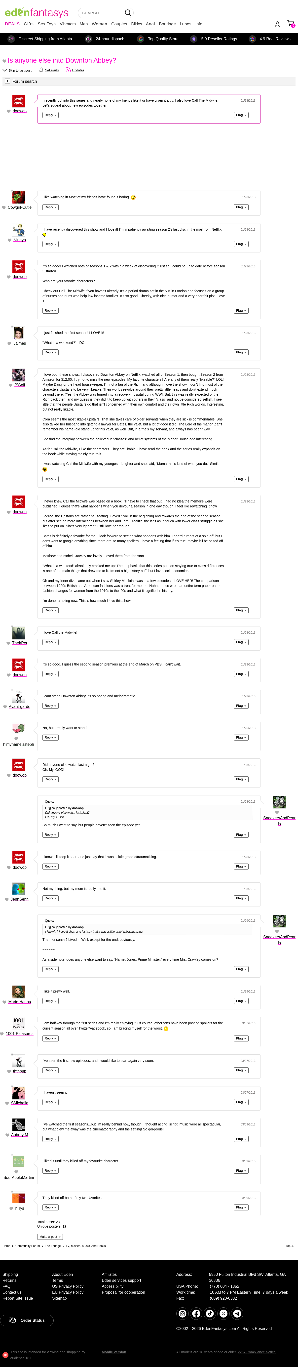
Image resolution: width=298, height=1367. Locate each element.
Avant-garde (19, 706)
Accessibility (112, 1286)
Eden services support (121, 1280)
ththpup (19, 1071)
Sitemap (59, 1298)
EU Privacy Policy (67, 1292)
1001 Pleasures (20, 1034)
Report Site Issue (17, 1298)
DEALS (12, 24)
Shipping (10, 1274)
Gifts (29, 24)
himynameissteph (18, 744)
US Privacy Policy (67, 1286)
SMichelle (19, 1103)
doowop (20, 111)
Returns (9, 1280)
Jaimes (19, 343)
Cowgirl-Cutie (20, 207)
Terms (57, 1280)
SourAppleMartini (18, 1177)
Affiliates (109, 1274)
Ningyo (19, 240)
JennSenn (20, 899)
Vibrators (68, 24)
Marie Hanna (19, 1002)
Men (84, 24)
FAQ (6, 1286)
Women (99, 24)
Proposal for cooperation (123, 1292)
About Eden (62, 1274)
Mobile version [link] (114, 1352)
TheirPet (19, 643)
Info (198, 24)
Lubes (185, 24)
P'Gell (19, 385)
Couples (119, 24)
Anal (150, 24)
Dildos (136, 24)
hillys (19, 1208)
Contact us (11, 1292)
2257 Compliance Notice (257, 1352)
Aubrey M (19, 1135)
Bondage (167, 24)
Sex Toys (47, 24)
